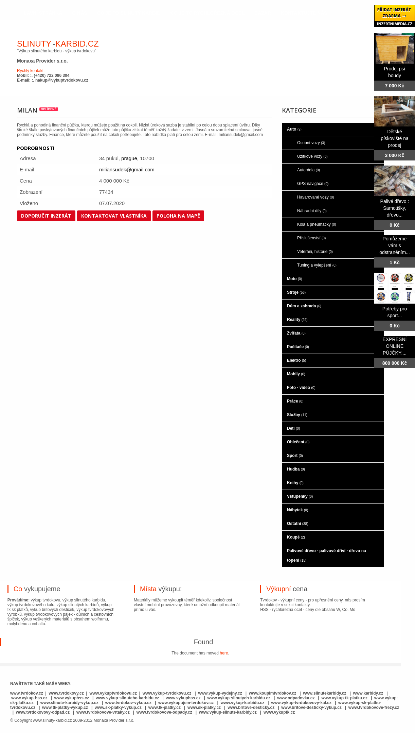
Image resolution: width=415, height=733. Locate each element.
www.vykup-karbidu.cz (242, 702)
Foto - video (301, 387)
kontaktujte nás (304, 13)
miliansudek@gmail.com (127, 169)
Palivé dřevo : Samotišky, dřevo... (394, 208)
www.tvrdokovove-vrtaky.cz (103, 712)
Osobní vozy (311, 142)
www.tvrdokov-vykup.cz (129, 702)
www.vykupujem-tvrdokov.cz (186, 702)
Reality (297, 319)
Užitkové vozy (312, 156)
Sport (295, 455)
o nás (79, 13)
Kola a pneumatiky (316, 224)
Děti (293, 428)
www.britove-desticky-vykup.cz (311, 707)
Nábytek (297, 510)
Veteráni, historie (315, 251)
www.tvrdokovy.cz (66, 693)
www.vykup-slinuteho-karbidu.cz (127, 698)
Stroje (296, 292)
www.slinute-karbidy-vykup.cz (69, 702)
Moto (294, 278)
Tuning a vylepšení (317, 265)
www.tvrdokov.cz (26, 693)
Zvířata (296, 333)
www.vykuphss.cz (71, 698)
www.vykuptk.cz (279, 712)
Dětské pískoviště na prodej (395, 138)
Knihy (295, 482)
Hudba (296, 469)
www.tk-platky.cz (164, 707)
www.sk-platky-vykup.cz (118, 707)
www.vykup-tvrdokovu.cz (167, 693)
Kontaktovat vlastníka (114, 215)
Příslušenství (311, 238)
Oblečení (298, 442)
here (224, 653)
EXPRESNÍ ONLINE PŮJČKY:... (395, 346)
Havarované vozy (315, 197)
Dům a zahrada (304, 306)
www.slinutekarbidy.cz (324, 693)
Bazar (262, 13)
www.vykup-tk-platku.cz (344, 698)
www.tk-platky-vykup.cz (65, 707)
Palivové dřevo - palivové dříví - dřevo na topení (326, 555)
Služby (297, 414)
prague (129, 158)
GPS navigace (312, 183)
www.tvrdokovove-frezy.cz (373, 707)
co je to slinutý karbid (129, 13)
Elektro (296, 360)
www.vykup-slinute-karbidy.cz (228, 712)
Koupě (296, 537)
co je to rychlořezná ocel (207, 13)
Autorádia (308, 170)
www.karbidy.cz (368, 693)
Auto (294, 129)
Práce (295, 401)
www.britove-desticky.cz (251, 707)
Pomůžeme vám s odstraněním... (394, 245)
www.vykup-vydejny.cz (220, 693)
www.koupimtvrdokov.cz (272, 693)
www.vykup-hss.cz (29, 698)
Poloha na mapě (178, 215)
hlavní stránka (41, 13)
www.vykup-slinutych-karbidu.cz (239, 698)
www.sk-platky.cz (204, 707)
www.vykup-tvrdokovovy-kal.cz (301, 702)
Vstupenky (300, 496)
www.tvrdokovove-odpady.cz (164, 712)
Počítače (298, 346)
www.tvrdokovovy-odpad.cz (43, 712)
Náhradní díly (312, 210)
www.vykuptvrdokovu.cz (113, 693)
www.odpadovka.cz (295, 698)
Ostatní (297, 523)
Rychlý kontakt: (30, 70)
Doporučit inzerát (46, 215)
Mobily (296, 374)
